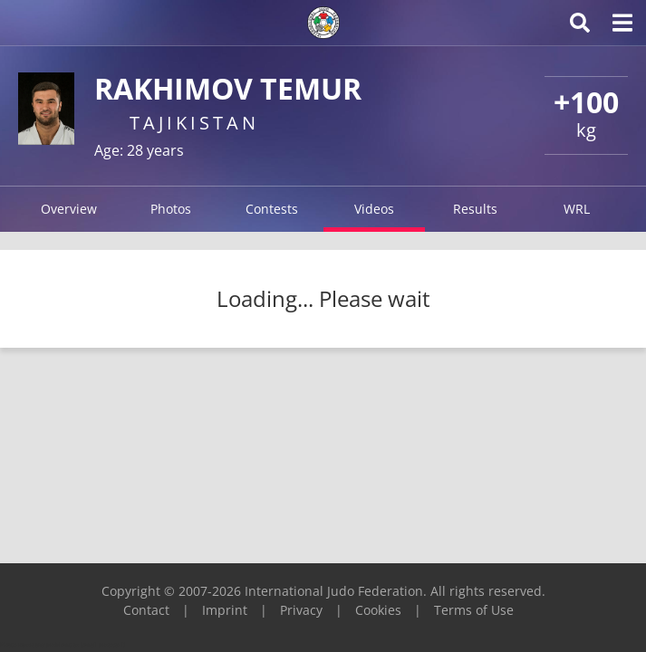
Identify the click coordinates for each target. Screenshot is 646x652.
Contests (272, 208)
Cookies (378, 609)
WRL (577, 208)
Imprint (224, 609)
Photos (170, 208)
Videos (374, 208)
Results (475, 208)
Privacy (301, 609)
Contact (146, 609)
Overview (69, 208)
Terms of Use (474, 609)
